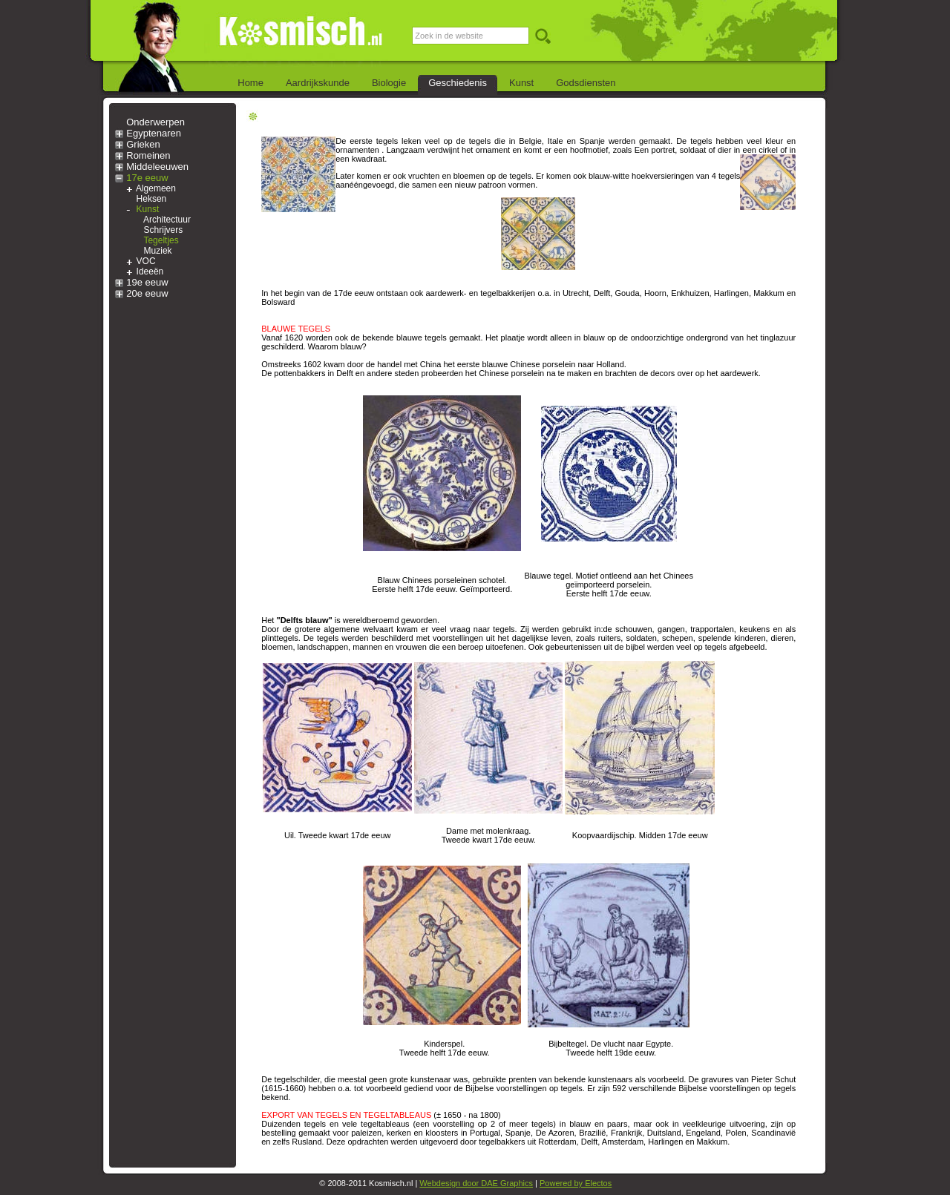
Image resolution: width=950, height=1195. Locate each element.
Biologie (389, 82)
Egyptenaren (153, 133)
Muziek (158, 251)
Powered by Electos (576, 1183)
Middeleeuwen (157, 166)
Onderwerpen (155, 122)
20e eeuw (147, 293)
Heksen (152, 199)
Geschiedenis (457, 82)
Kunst (521, 82)
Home (250, 82)
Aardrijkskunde (318, 82)
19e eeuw (147, 282)
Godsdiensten (585, 82)
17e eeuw (147, 177)
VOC (146, 261)
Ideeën (150, 271)
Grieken (143, 144)
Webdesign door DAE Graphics (476, 1183)
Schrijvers (163, 230)
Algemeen (156, 188)
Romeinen (148, 155)
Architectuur (167, 219)
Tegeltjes (160, 240)
